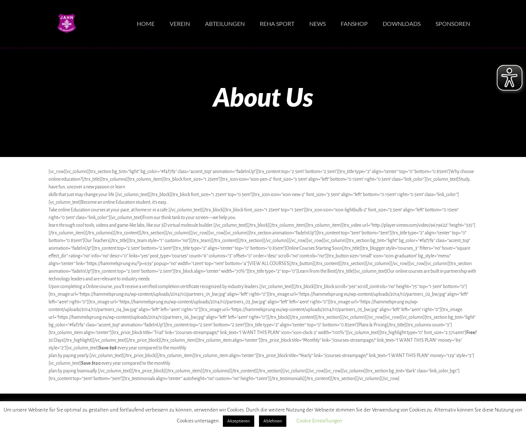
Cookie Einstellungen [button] (319, 421)
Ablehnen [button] (272, 421)
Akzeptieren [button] (238, 421)
